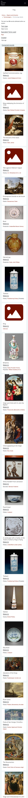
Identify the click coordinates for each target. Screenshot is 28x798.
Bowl (4, 221)
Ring (4, 324)
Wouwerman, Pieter (12, 201)
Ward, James (10, 142)
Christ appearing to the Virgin (12, 446)
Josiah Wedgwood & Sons (14, 78)
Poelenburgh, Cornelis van (14, 678)
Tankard (5, 293)
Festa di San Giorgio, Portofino (13, 722)
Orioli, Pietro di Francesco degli (15, 767)
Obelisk (5, 612)
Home (3, 15)
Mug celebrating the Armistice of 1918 (13, 104)
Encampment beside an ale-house (14, 196)
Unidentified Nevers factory (16, 226)
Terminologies (7, 17)
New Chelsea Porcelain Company (16, 110)
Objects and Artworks (12, 15)
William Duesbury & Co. (15, 369)
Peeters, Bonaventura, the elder (15, 704)
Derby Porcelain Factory (13, 368)
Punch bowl (6, 507)
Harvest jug (6, 257)
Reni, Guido (10, 451)
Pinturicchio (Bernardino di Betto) (16, 410)
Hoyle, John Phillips (14, 262)
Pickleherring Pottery (13, 298)
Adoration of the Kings (10, 673)
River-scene (6, 699)
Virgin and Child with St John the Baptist (13, 404)
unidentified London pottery (14, 544)
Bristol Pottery (11, 617)
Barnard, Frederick (13, 486)
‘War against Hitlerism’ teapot (12, 168)
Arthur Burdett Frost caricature (13, 482)
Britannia (6, 363)
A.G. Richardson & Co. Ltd (14, 173)
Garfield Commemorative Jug (12, 73)
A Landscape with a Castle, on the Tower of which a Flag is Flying (14, 539)
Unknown (5, 329)
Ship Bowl (6, 648)
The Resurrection (8, 762)
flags (2, 34)
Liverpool (9, 512)
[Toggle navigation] (25, 3)
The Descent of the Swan (11, 138)
